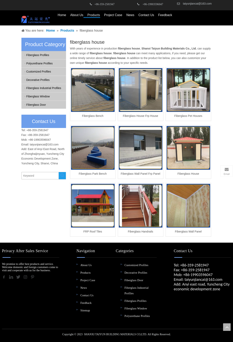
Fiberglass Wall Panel (188, 231)
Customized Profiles (38, 71)
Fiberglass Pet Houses (188, 115)
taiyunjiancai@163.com (197, 3)
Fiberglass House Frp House (140, 115)
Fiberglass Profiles (37, 55)
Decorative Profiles (38, 79)
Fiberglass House (188, 173)
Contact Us (86, 295)
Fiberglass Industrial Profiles (43, 88)
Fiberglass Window (38, 96)
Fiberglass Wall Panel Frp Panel (140, 173)
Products (85, 272)
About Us (86, 265)
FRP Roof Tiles (92, 231)
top (227, 327)
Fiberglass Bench (92, 115)
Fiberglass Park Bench (93, 173)
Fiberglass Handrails (140, 231)
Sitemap (85, 310)
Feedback (85, 302)
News (83, 287)
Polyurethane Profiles (39, 63)
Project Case (87, 280)
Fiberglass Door (36, 104)
